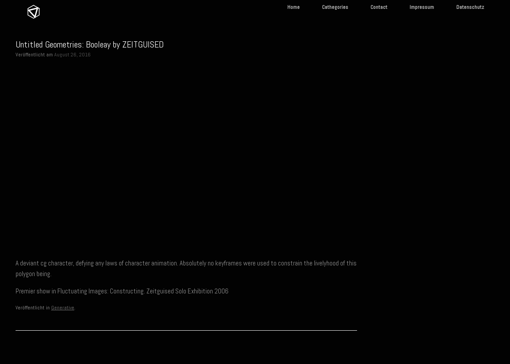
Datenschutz (470, 7)
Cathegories (335, 7)
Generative (62, 308)
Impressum (422, 7)
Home (293, 7)
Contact (378, 7)
